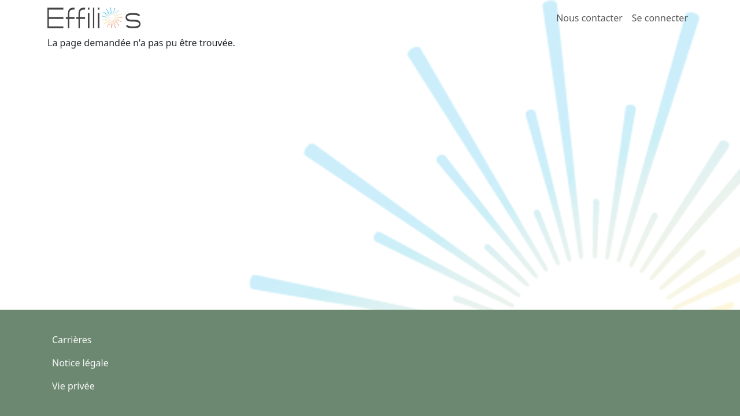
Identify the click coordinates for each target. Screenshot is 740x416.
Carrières (71, 339)
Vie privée (73, 386)
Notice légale (80, 362)
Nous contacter (589, 18)
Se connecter (660, 18)
